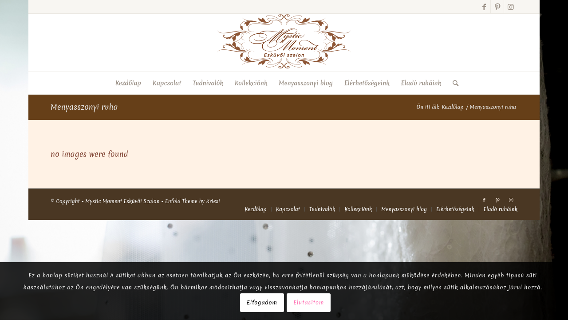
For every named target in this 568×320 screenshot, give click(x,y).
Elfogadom (262, 302)
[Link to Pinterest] (497, 6)
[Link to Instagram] (510, 6)
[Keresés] (452, 83)
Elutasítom (308, 302)
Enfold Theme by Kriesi (192, 201)
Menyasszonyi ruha (84, 107)
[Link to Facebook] (483, 6)
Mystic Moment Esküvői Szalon (122, 201)
